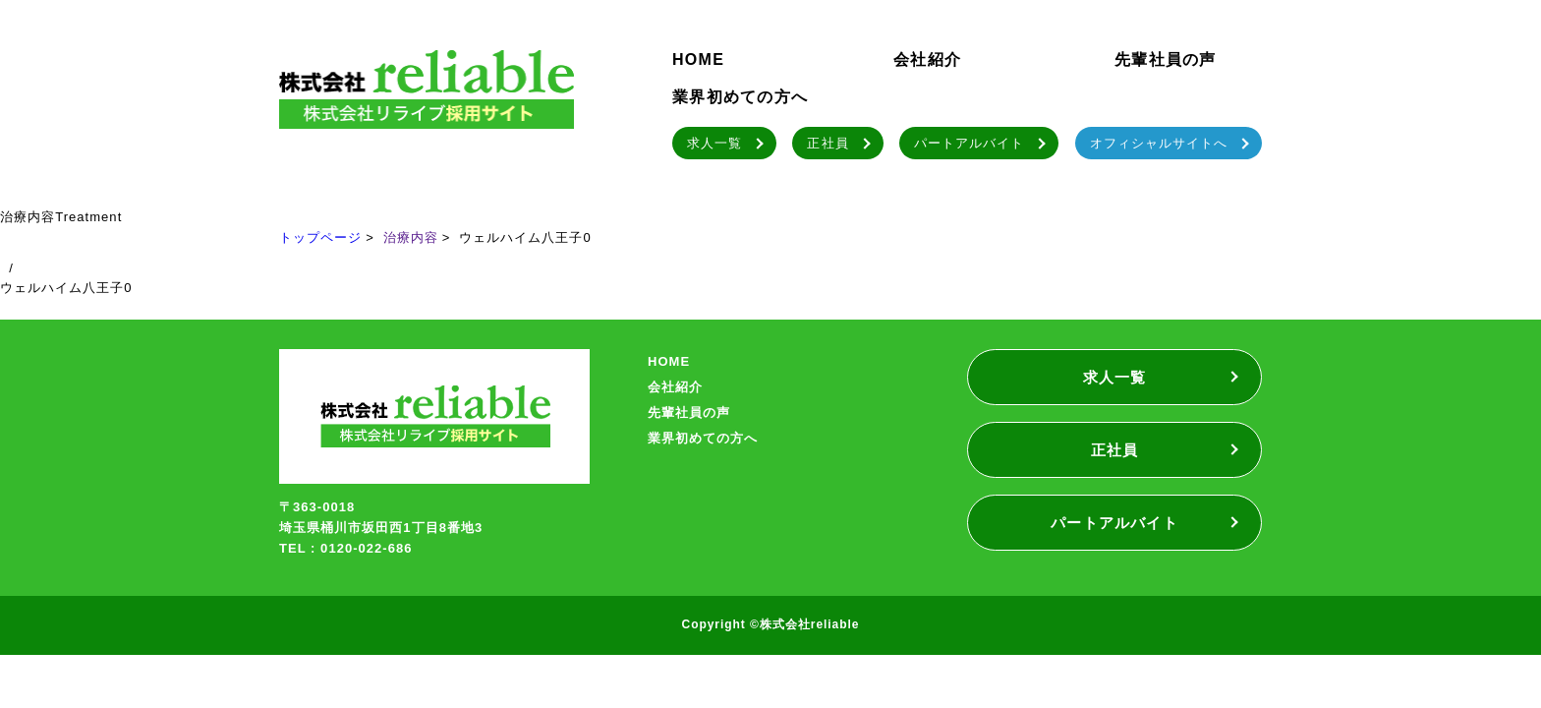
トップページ (320, 237)
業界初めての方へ (740, 96)
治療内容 (410, 237)
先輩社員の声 (1165, 59)
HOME (698, 59)
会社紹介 (927, 59)
